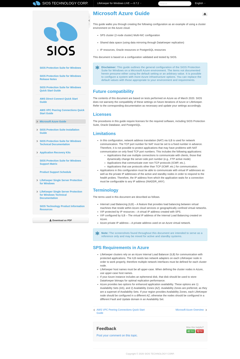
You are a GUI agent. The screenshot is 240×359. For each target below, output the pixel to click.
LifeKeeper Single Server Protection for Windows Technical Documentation (59, 194)
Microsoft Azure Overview (190, 309)
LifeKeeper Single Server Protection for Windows (59, 181)
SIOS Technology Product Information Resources (62, 208)
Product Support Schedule (55, 172)
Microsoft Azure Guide (51, 121)
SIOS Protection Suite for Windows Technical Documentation (58, 142)
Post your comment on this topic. (117, 335)
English (200, 3)
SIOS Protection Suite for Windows (60, 67)
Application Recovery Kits (53, 152)
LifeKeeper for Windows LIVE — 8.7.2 (119, 3)
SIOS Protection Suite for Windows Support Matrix (60, 162)
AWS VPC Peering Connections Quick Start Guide (62, 112)
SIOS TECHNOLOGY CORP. (65, 3)
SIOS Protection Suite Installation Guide (57, 131)
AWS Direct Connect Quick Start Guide (59, 100)
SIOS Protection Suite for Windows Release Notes (60, 78)
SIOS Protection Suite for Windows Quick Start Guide (60, 89)
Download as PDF (60, 220)
